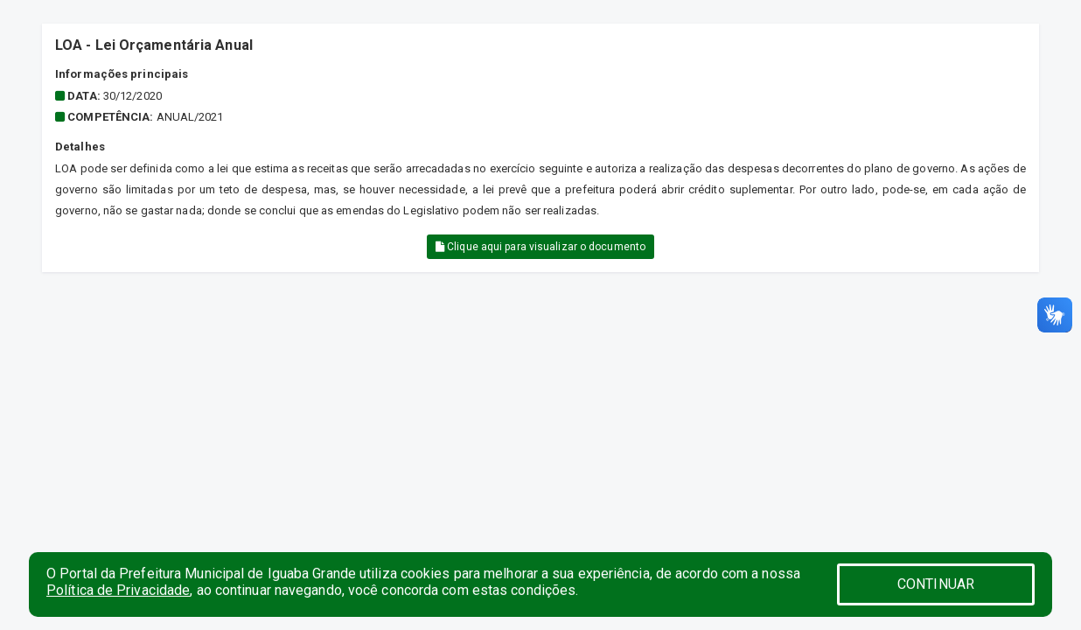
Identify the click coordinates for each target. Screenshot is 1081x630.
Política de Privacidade (118, 590)
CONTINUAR (935, 584)
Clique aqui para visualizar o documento (540, 247)
